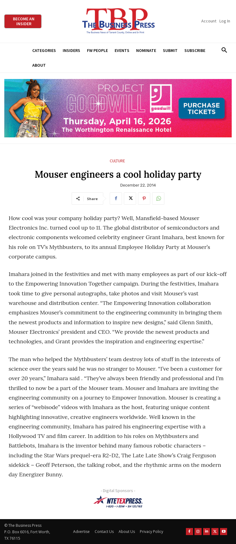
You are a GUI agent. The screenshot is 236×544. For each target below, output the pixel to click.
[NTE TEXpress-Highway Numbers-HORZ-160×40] (118, 501)
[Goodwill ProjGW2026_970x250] (118, 108)
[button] (224, 50)
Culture (117, 161)
